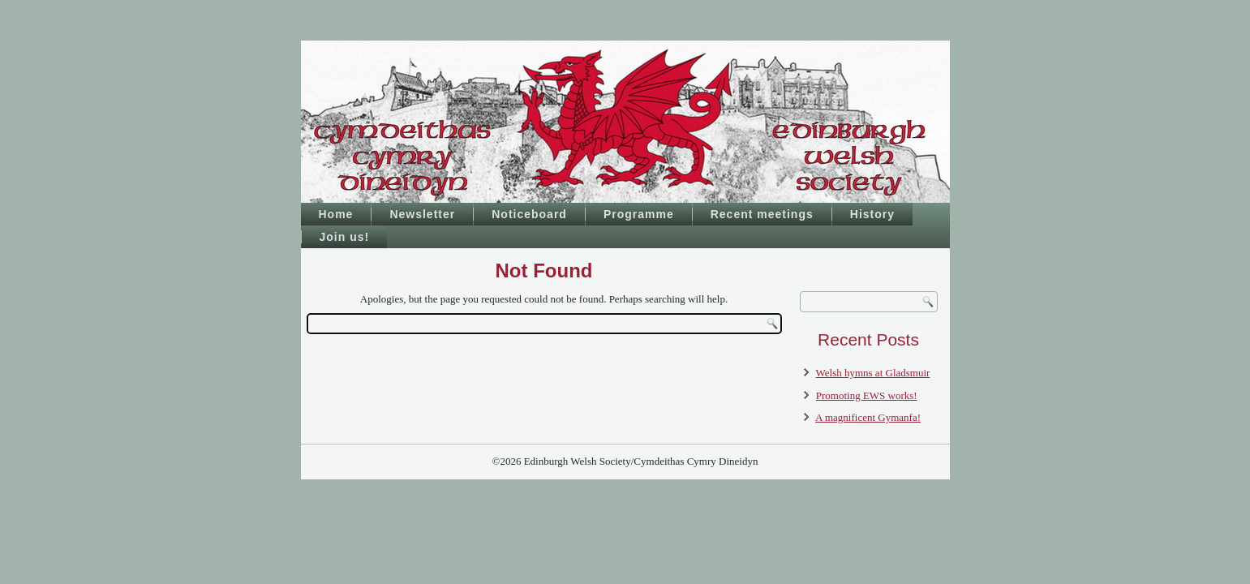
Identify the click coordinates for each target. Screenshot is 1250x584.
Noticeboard (529, 214)
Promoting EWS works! (866, 395)
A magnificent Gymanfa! (868, 417)
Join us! (345, 236)
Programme (639, 214)
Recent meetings (762, 214)
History (872, 214)
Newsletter (422, 214)
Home (336, 214)
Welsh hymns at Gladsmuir (873, 373)
